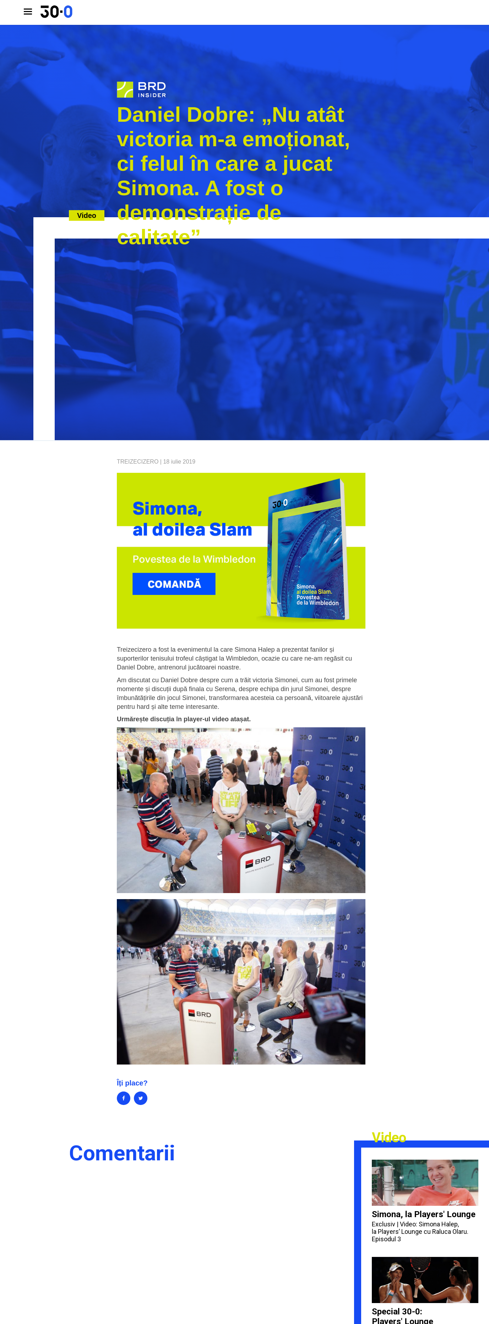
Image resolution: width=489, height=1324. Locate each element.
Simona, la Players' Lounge (425, 1201)
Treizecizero (137, 462)
